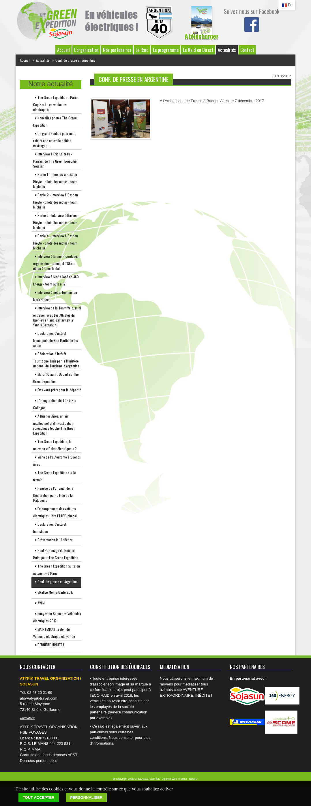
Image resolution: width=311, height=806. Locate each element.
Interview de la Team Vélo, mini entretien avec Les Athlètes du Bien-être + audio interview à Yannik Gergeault (57, 316)
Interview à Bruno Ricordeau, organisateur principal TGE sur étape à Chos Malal (55, 262)
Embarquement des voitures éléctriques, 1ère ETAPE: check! (55, 512)
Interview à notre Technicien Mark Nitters (55, 296)
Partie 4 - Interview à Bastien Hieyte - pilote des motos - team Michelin (55, 241)
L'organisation (86, 49)
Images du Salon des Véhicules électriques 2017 (57, 617)
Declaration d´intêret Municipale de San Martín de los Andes (55, 339)
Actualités (227, 49)
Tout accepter (39, 797)
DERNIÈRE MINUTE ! (48, 645)
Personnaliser (86, 797)
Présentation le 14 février (52, 540)
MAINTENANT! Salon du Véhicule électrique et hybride (54, 633)
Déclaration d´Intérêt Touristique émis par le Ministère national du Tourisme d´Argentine (56, 359)
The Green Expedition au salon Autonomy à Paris (56, 569)
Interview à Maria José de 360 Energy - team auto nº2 (56, 280)
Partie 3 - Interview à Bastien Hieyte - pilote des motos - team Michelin (55, 221)
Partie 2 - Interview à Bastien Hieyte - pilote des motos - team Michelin (55, 200)
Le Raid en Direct (198, 49)
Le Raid (142, 49)
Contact (247, 49)
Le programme (166, 49)
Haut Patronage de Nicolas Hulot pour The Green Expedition (55, 554)
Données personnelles (38, 760)
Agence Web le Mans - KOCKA (180, 778)
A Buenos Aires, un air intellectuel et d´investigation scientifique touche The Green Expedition (54, 424)
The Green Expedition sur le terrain (54, 476)
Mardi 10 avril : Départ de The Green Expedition (56, 378)
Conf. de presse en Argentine (75, 60)
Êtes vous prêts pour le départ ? (57, 390)
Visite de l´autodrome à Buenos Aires (57, 460)
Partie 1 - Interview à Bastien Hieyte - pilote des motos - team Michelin (55, 180)
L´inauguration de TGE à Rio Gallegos (54, 404)
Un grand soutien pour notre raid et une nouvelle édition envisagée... (54, 139)
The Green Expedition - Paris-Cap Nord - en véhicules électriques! (55, 103)
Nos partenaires (117, 49)
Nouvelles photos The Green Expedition (55, 121)
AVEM (39, 604)
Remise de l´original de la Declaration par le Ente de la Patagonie (53, 494)
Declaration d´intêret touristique (49, 528)
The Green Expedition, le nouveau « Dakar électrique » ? (55, 445)
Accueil (63, 49)
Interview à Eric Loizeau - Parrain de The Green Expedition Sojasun (55, 159)
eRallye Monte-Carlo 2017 (53, 593)
